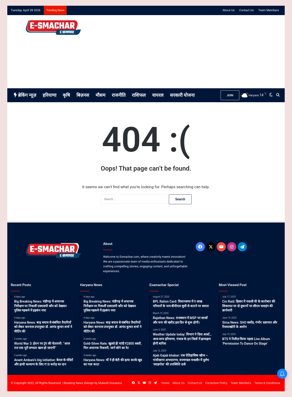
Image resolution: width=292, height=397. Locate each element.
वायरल (158, 95)
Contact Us (246, 10)
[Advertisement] (192, 52)
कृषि (66, 95)
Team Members (268, 10)
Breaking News (73, 383)
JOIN (230, 95)
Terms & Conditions (267, 383)
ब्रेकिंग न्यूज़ (25, 95)
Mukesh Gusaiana (110, 383)
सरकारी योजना (182, 95)
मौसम (100, 95)
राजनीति (118, 95)
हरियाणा (49, 95)
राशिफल (139, 95)
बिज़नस (82, 95)
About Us (229, 10)
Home (165, 383)
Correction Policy (216, 383)
